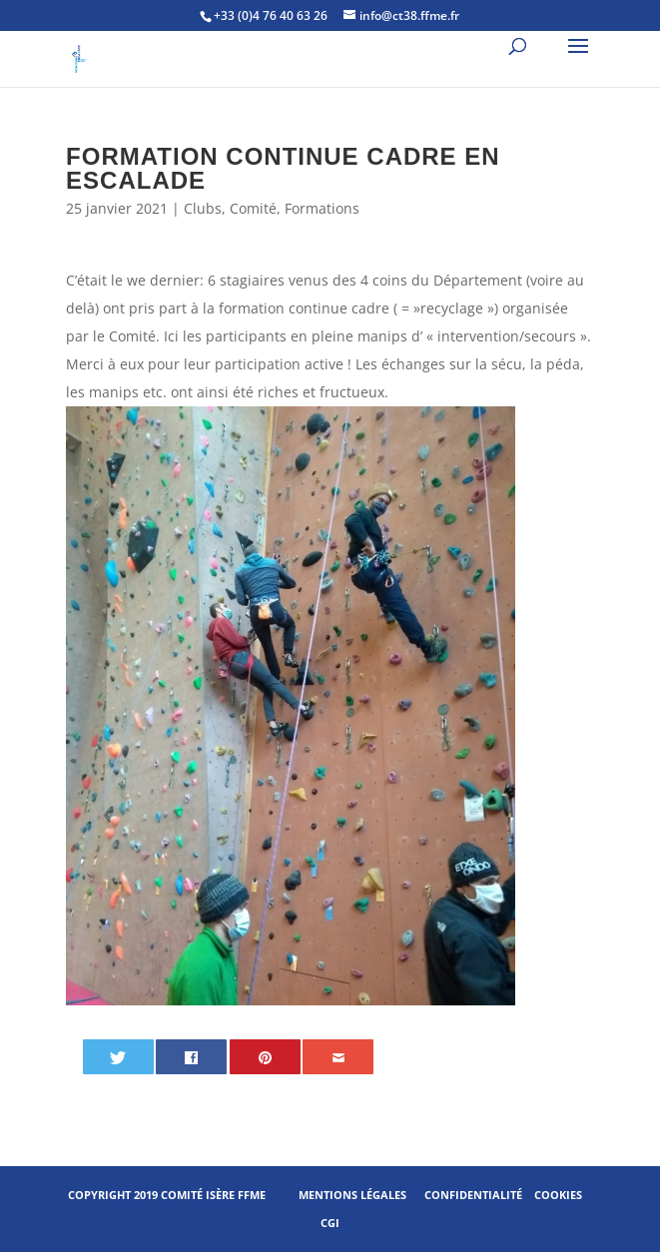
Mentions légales (352, 1194)
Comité (253, 208)
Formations (322, 208)
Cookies (558, 1194)
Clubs (203, 208)
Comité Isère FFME (213, 1194)
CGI (330, 1222)
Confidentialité (473, 1194)
